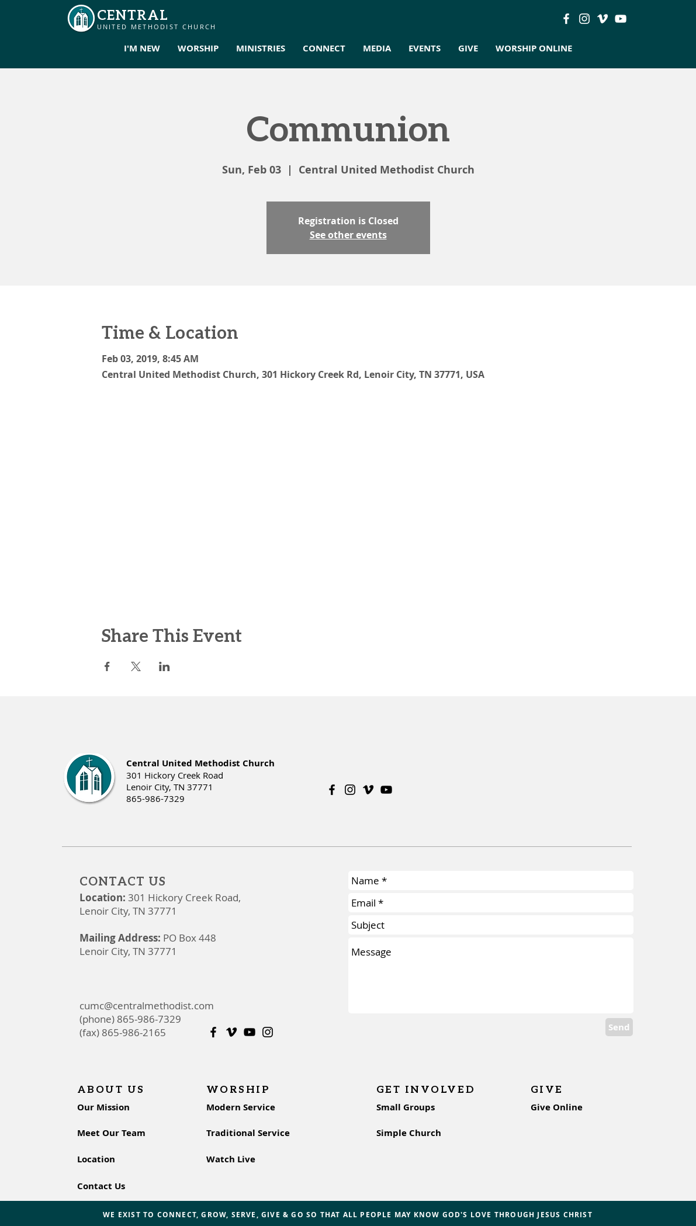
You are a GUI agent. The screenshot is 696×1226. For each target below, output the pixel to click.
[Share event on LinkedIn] (164, 666)
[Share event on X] (135, 666)
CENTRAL (133, 14)
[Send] (619, 1027)
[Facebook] (566, 19)
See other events (348, 234)
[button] (142, 48)
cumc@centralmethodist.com (146, 1005)
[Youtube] (621, 19)
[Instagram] (584, 19)
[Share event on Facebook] (107, 666)
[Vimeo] (602, 19)
